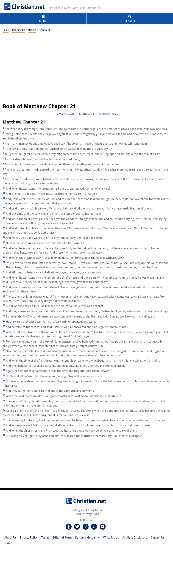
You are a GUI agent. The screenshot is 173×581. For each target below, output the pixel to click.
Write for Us (111, 537)
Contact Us (157, 537)
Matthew (32, 30)
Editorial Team (62, 537)
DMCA (8, 543)
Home (6, 30)
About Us (10, 537)
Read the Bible (18, 30)
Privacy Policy (29, 537)
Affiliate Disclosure (134, 537)
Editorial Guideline (87, 537)
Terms (45, 537)
